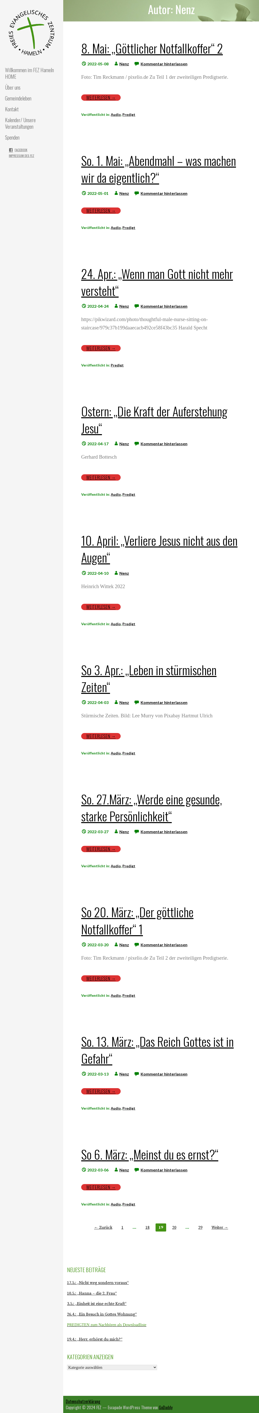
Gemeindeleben (18, 98)
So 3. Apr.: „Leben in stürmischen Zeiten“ (149, 678)
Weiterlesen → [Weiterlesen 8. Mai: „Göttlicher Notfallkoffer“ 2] (101, 97)
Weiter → (219, 1227)
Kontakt (12, 109)
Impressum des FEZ (21, 155)
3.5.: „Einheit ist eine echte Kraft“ (96, 1303)
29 (200, 1227)
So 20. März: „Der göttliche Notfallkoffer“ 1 (137, 920)
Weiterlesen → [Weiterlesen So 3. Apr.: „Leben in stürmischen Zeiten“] (101, 736)
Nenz (124, 63)
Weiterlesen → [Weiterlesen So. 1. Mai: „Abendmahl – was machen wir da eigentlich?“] (101, 210)
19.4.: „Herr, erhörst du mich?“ (94, 1339)
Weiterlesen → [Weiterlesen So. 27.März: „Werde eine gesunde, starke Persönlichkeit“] (101, 849)
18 (147, 1227)
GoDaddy (165, 1407)
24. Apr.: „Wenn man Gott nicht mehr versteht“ (157, 282)
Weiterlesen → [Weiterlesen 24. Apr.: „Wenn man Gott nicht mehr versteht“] (101, 348)
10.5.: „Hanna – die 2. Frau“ (92, 1293)
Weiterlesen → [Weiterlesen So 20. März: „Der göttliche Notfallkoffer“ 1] (101, 978)
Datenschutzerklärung (83, 1401)
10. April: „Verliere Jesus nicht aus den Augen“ (159, 548)
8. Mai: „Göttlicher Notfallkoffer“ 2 (152, 48)
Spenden (12, 137)
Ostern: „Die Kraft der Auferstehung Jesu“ (154, 419)
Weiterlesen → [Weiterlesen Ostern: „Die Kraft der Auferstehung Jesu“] (101, 477)
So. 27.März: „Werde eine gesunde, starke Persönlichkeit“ (151, 807)
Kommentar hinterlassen (164, 63)
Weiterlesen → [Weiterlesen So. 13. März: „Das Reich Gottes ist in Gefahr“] (101, 1091)
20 (174, 1227)
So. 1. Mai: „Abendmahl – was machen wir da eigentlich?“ (158, 168)
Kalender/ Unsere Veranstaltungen (20, 123)
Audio (116, 114)
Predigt (128, 114)
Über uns (12, 87)
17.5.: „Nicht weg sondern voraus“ (98, 1282)
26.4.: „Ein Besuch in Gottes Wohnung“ (102, 1314)
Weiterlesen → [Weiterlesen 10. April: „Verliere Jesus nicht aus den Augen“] (101, 607)
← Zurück (103, 1227)
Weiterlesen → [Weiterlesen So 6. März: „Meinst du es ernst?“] (101, 1187)
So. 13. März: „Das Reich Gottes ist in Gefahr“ (157, 1049)
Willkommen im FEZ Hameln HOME (29, 73)
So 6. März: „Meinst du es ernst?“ (149, 1154)
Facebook (21, 150)
